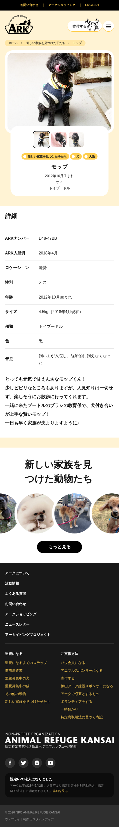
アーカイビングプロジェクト (27, 635)
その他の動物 (15, 694)
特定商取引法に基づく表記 (82, 717)
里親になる (13, 654)
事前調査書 (13, 670)
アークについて (17, 573)
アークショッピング (20, 614)
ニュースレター (17, 624)
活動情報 (12, 583)
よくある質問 (15, 594)
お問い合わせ (15, 604)
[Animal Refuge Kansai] (19, 24)
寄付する (68, 678)
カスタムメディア (42, 819)
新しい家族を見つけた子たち (27, 702)
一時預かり (69, 709)
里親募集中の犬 (17, 678)
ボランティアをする (76, 702)
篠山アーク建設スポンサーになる (87, 686)
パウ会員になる (73, 663)
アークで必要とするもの (80, 694)
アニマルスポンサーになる (82, 670)
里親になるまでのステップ (26, 663)
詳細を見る (60, 791)
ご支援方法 (69, 654)
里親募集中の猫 (17, 686)
